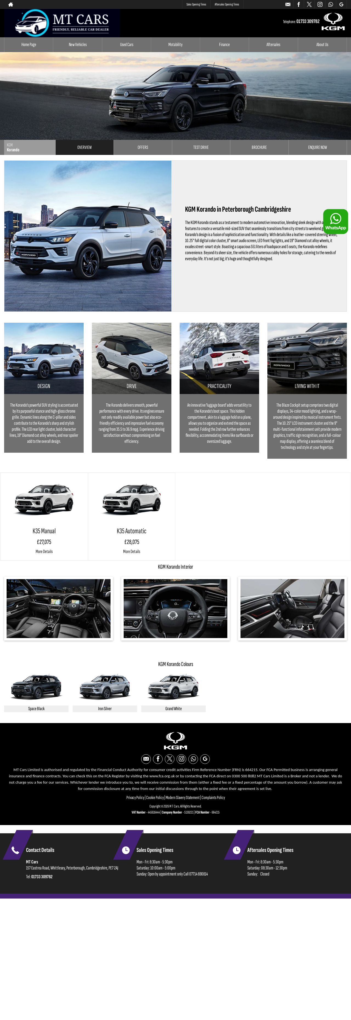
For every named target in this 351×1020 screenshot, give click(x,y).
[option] (36, 693)
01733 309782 (268, 4)
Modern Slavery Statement (183, 797)
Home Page (28, 44)
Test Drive (201, 147)
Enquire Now (317, 147)
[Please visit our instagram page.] (320, 4)
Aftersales (273, 44)
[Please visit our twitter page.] (309, 4)
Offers (143, 147)
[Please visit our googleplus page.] (341, 4)
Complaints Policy (213, 797)
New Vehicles (78, 44)
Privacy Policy (135, 797)
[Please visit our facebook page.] (298, 4)
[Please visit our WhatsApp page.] (330, 4)
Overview (84, 147)
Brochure (259, 147)
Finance (224, 44)
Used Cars (126, 44)
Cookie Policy (155, 797)
